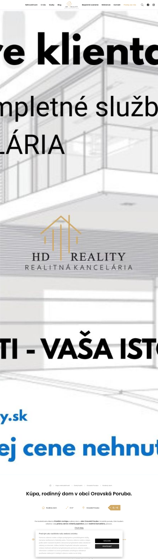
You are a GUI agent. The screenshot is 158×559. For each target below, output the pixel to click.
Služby (51, 5)
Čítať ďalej (79, 528)
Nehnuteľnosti (31, 5)
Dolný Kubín (78, 485)
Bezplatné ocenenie (90, 5)
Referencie (106, 5)
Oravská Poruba (92, 485)
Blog (59, 5)
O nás (43, 5)
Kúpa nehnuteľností (63, 485)
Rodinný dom (107, 485)
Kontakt (117, 5)
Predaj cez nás (130, 5)
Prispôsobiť (107, 546)
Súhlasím (107, 541)
